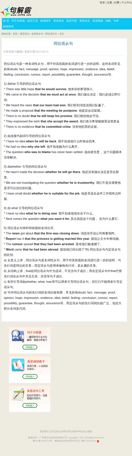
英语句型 (71, 20)
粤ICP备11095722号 (42, 441)
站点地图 (87, 431)
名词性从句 (37, 33)
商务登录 (66, 431)
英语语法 (58, 20)
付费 (116, 2)
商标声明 (76, 431)
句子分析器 (18, 20)
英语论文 (84, 20)
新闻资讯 (8, 26)
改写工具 (32, 20)
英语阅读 (97, 20)
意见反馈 (55, 431)
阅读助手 (45, 20)
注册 (109, 2)
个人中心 (126, 2)
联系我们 (44, 431)
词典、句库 (112, 20)
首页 (15, 33)
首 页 (6, 20)
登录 (102, 2)
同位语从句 (51, 33)
